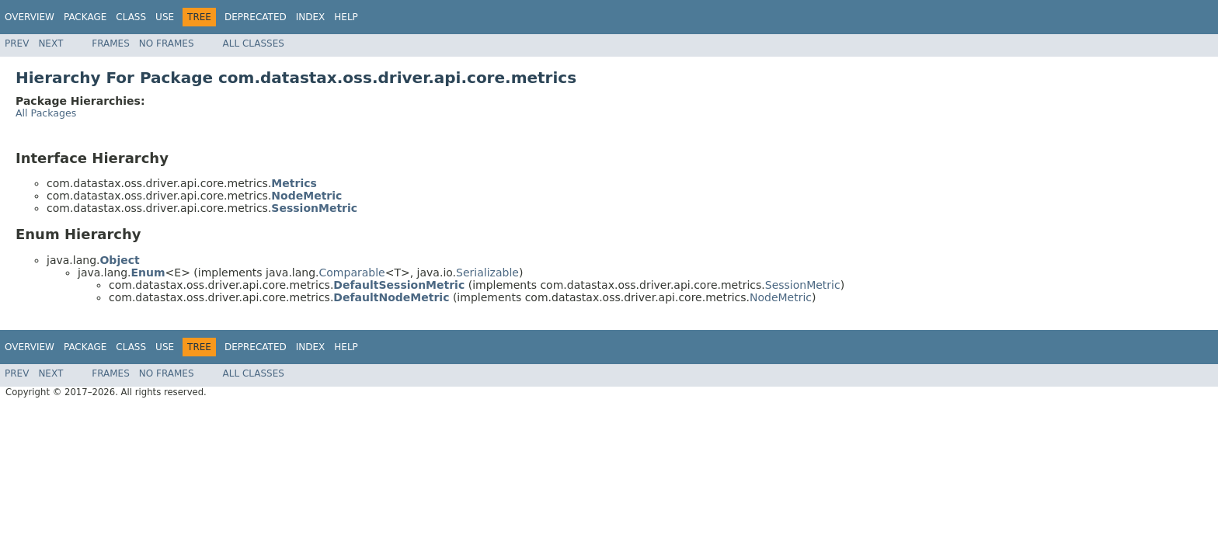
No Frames (166, 43)
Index (310, 17)
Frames (111, 43)
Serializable (487, 272)
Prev (17, 43)
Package (85, 17)
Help (346, 17)
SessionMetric (802, 285)
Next (50, 43)
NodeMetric (781, 297)
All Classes (253, 43)
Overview (29, 17)
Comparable (352, 272)
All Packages (46, 113)
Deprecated (255, 17)
